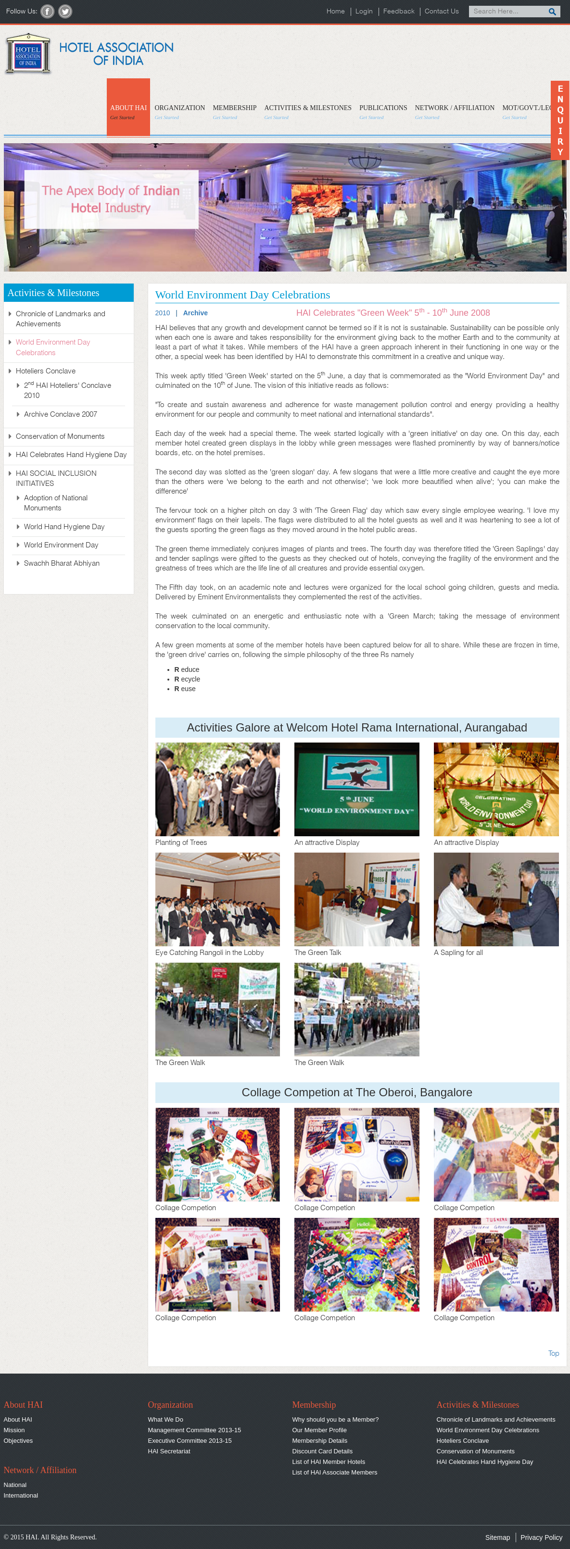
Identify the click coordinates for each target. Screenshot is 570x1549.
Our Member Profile (319, 1430)
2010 (162, 313)
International (21, 1495)
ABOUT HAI (128, 112)
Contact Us (442, 12)
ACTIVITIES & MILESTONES (308, 112)
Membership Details (320, 1440)
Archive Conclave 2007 (60, 414)
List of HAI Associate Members (335, 1472)
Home (335, 12)
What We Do (165, 1419)
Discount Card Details (322, 1451)
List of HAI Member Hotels (329, 1461)
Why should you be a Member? (335, 1419)
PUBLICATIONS (383, 112)
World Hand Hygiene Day (64, 527)
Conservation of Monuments (60, 437)
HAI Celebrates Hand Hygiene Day (71, 455)
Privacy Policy (541, 1537)
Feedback (398, 12)
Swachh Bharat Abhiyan (62, 563)
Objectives (18, 1440)
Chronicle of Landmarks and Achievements (496, 1419)
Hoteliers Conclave (463, 1440)
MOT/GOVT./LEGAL (532, 112)
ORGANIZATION (179, 112)
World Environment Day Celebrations (488, 1430)
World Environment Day (61, 545)
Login (363, 12)
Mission (14, 1430)
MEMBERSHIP (234, 112)
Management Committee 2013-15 (194, 1430)
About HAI (18, 1419)
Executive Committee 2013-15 (190, 1440)
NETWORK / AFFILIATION (455, 112)
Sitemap (497, 1537)
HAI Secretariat (169, 1451)
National (15, 1484)
